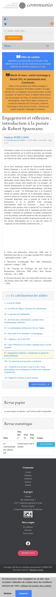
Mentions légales (27, 506)
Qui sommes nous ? (28, 500)
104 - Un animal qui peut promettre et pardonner (22, 361)
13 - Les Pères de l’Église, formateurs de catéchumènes (25, 309)
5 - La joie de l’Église (12, 303)
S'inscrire (28, 530)
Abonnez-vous (28, 553)
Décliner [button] (8, 593)
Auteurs (28, 485)
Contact (28, 496)
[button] (28, 19)
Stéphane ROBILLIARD (16, 137)
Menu (7, 45)
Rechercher (14, 38)
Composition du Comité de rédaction (28, 509)
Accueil (28, 472)
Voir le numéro (41, 384)
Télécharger (46, 444)
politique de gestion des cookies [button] (35, 586)
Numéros (27, 475)
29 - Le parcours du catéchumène (17, 314)
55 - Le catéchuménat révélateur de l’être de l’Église (24, 328)
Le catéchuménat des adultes (15, 140)
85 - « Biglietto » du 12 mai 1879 (17, 339)
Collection (28, 479)
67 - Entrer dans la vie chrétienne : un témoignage (23, 334)
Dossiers (28, 482)
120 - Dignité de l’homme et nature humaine (21, 378)
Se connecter (28, 527)
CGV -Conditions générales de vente (28, 503)
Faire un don (28, 533)
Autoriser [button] (23, 593)
